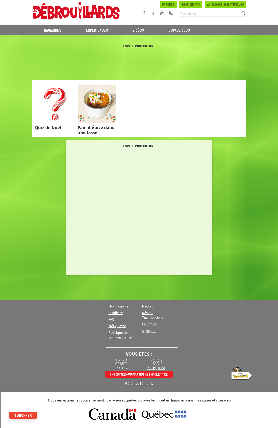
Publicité (115, 313)
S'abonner (23, 415)
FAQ (111, 319)
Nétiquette (117, 326)
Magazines (53, 30)
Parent (121, 367)
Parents (168, 4)
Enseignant (156, 367)
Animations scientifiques (225, 4)
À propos (149, 330)
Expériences (97, 30)
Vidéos (138, 30)
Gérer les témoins (139, 383)
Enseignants (191, 4)
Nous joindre (118, 306)
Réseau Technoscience (153, 315)
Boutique (149, 324)
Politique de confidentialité (120, 335)
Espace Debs (179, 30)
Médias (147, 306)
